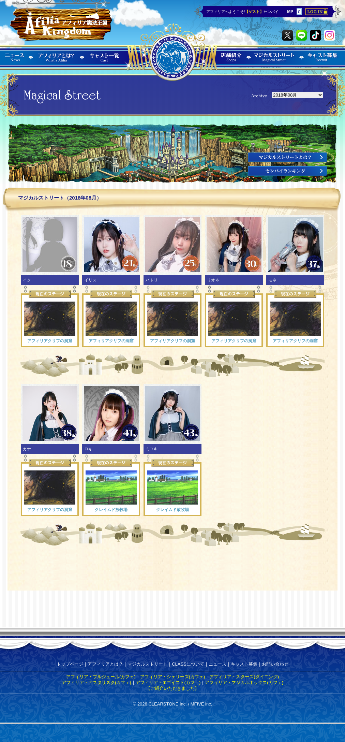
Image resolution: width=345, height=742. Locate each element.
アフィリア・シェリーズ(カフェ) (172, 676)
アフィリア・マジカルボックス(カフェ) (244, 682)
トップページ (70, 664)
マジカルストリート (147, 664)
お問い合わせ (275, 664)
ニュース (217, 664)
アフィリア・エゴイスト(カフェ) (168, 682)
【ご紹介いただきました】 (172, 688)
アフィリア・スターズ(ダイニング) (244, 676)
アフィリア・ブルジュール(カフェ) (101, 676)
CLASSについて (188, 664)
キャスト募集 (244, 664)
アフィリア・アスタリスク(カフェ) (96, 682)
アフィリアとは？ (105, 664)
